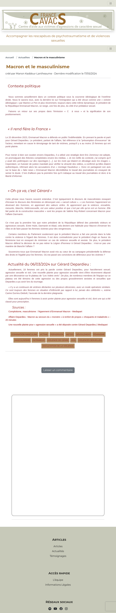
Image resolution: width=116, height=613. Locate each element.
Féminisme (99, 334)
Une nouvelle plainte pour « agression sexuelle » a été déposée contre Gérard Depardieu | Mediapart (58, 324)
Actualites (24, 57)
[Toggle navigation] (110, 3)
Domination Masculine (24, 334)
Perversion (56, 334)
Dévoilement (83, 334)
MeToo (69, 334)
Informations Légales (58, 584)
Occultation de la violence (58, 346)
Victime (44, 334)
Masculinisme (22, 340)
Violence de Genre (58, 340)
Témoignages (58, 556)
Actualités (58, 551)
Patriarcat (39, 340)
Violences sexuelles (90, 340)
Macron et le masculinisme (49, 57)
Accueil (9, 57)
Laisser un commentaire (58, 370)
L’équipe (58, 580)
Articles (58, 546)
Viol (73, 340)
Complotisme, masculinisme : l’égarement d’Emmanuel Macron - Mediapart (45, 311)
